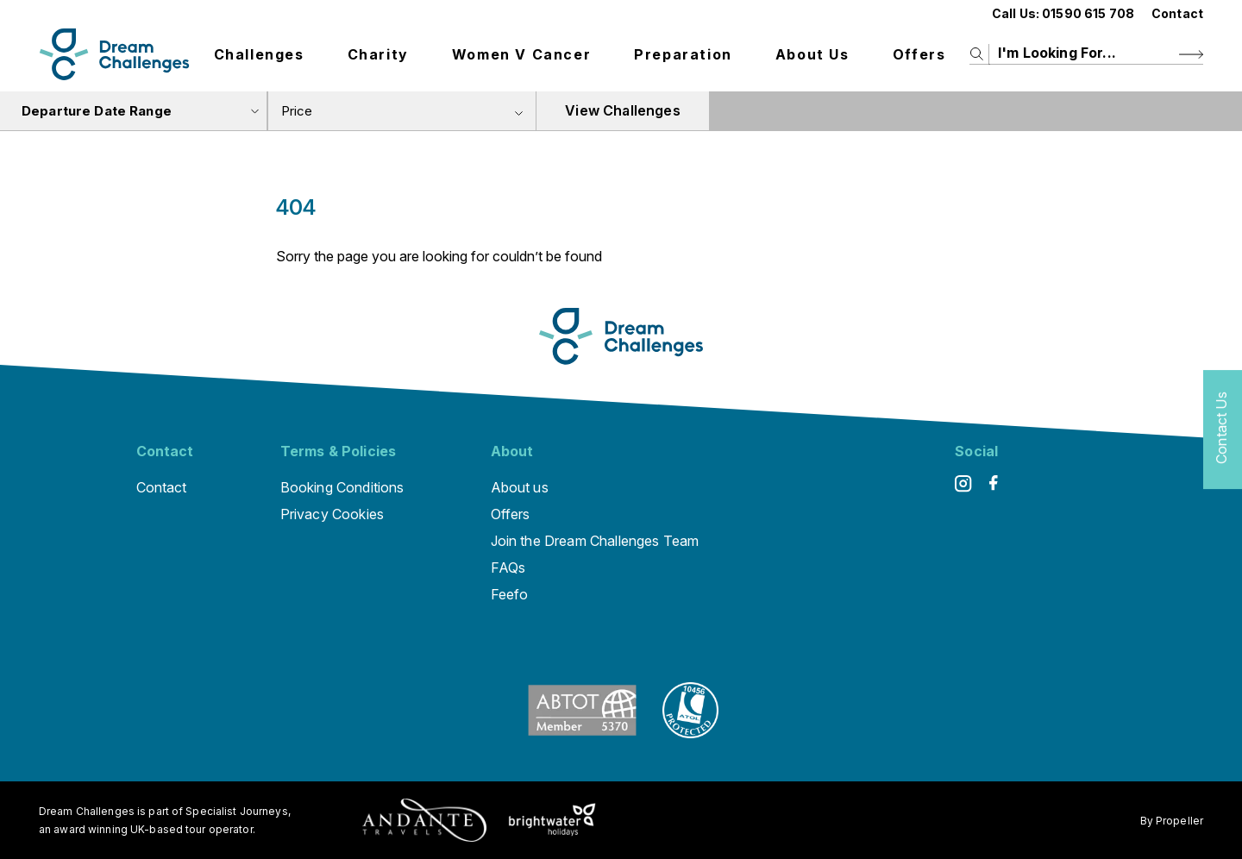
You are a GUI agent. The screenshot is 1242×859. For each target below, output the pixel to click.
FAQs (508, 567)
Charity (378, 54)
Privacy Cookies (332, 514)
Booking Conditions (342, 487)
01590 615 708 (1088, 13)
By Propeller (1171, 820)
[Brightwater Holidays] (552, 820)
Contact (1177, 13)
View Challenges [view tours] (622, 110)
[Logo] (114, 54)
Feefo (510, 594)
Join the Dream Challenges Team (595, 540)
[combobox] (402, 110)
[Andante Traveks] (424, 820)
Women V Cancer (521, 54)
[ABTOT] (583, 733)
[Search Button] (1191, 54)
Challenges (259, 54)
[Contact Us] (1222, 430)
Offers (919, 54)
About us (812, 54)
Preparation (683, 54)
